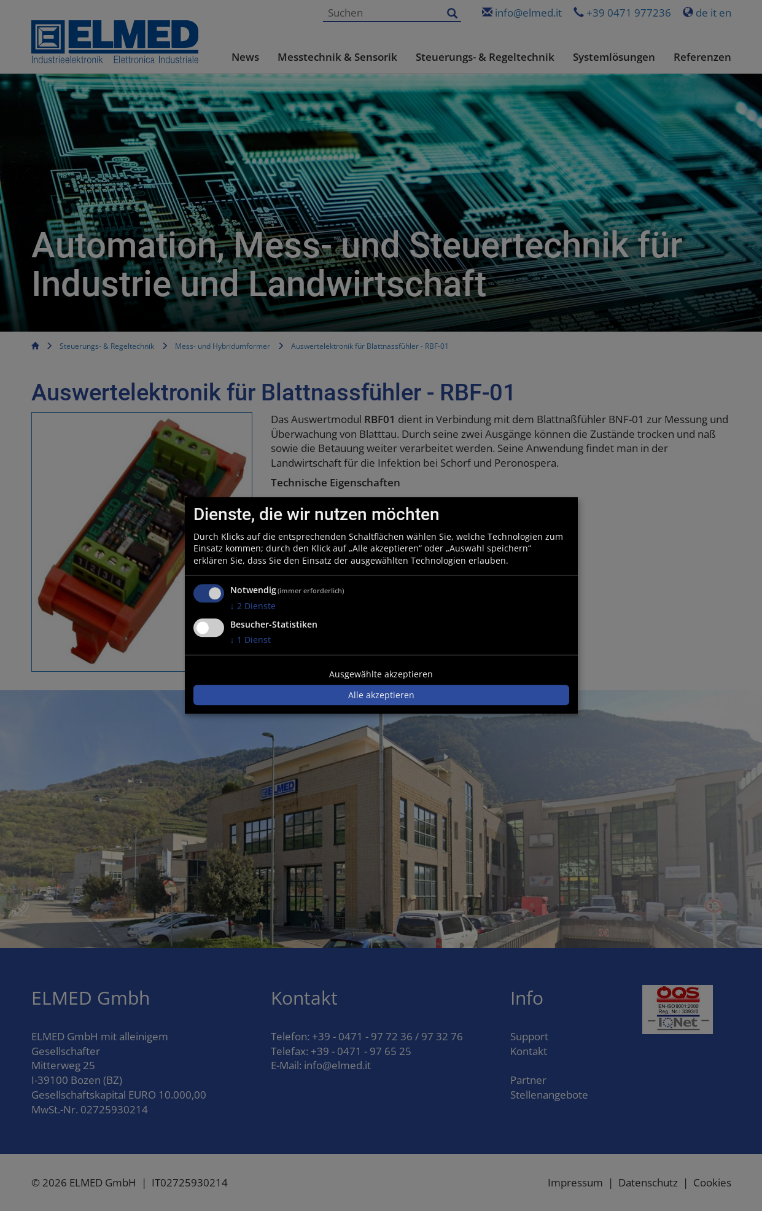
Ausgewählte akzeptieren (381, 674)
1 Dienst (250, 639)
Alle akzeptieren (381, 695)
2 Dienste (253, 606)
